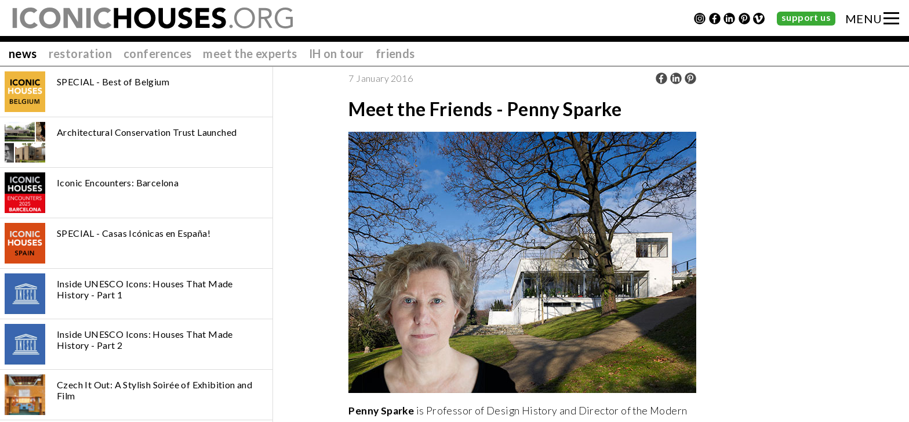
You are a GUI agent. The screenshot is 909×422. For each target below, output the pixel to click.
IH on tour (336, 53)
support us (806, 17)
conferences (157, 53)
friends (395, 53)
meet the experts (250, 53)
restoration (80, 53)
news (23, 53)
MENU (863, 19)
